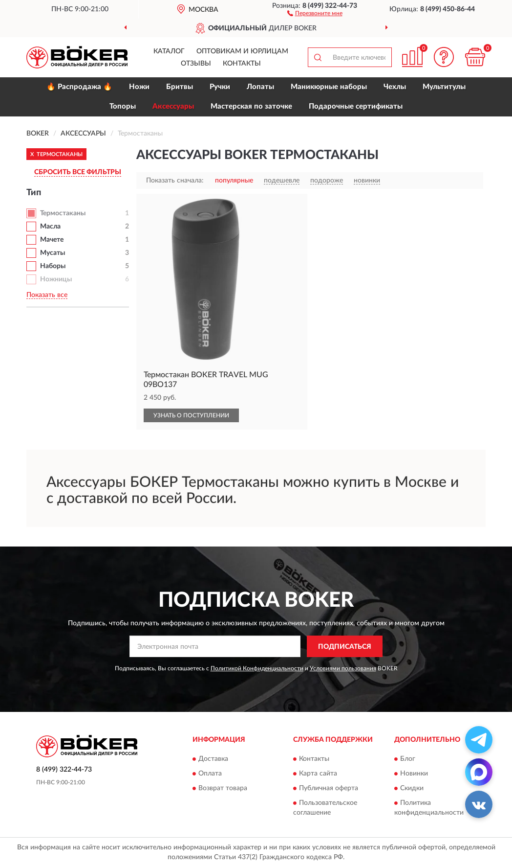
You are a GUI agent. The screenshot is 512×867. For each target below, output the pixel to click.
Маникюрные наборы (329, 87)
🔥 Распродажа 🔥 (79, 87)
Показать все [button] (46, 295)
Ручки (220, 87)
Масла (50, 226)
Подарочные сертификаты (356, 106)
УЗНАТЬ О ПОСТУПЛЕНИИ (191, 415)
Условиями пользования (343, 668)
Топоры (122, 106)
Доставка (213, 758)
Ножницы (56, 279)
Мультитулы (444, 87)
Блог (407, 758)
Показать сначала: (175, 180)
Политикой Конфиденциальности (257, 668)
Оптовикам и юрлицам (242, 51)
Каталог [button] (169, 51)
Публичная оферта (328, 788)
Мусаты (52, 253)
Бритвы (179, 87)
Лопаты (260, 87)
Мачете (52, 239)
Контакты (242, 63)
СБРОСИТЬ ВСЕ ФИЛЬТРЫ (77, 172)
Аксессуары (173, 106)
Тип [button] (33, 192)
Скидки (412, 788)
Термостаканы (62, 213)
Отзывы (196, 63)
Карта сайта (318, 773)
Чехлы (395, 87)
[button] (314, 13)
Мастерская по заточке (251, 106)
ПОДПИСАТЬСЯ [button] (344, 646)
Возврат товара (222, 788)
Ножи (139, 87)
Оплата (210, 773)
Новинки (414, 773)
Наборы (52, 266)
